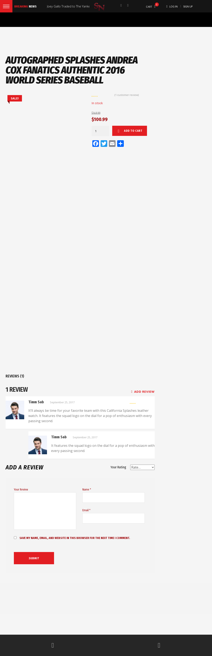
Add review (143, 391)
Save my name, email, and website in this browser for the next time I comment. (74, 538)
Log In (173, 6)
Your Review (21, 489)
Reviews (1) (15, 376)
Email (86, 510)
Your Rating (118, 467)
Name (86, 489)
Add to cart (133, 131)
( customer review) (126, 95)
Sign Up (188, 6)
